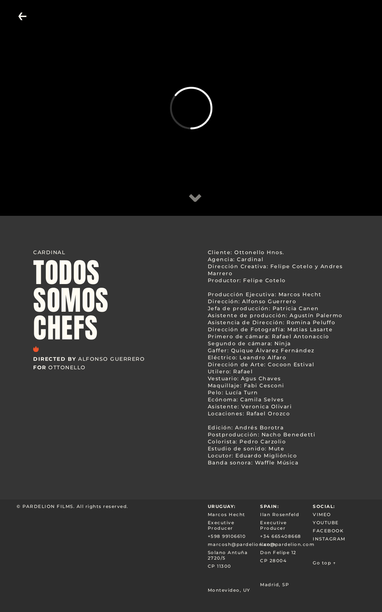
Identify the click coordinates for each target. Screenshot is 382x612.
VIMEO (322, 514)
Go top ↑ (324, 563)
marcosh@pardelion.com (234, 544)
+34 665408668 (280, 536)
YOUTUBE (326, 522)
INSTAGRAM (329, 539)
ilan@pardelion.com (286, 544)
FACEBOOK (328, 530)
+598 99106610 (227, 536)
